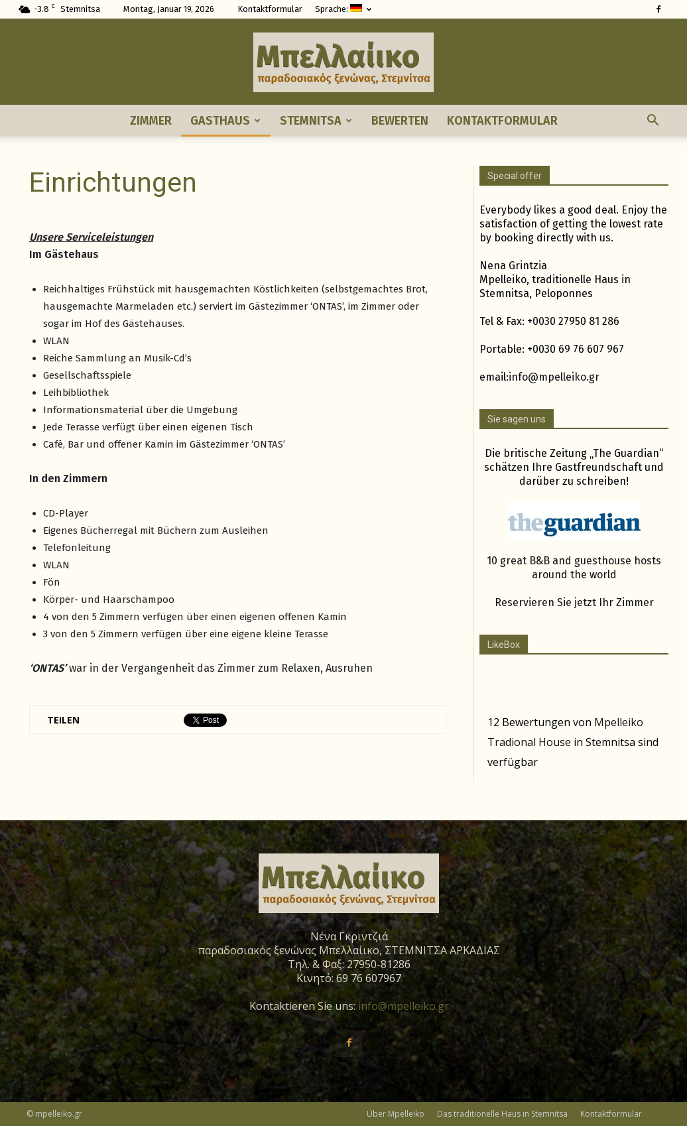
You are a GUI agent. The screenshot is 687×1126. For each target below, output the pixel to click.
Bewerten (399, 120)
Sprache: (343, 9)
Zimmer (151, 120)
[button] (652, 121)
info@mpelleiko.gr (554, 377)
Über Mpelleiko (395, 1113)
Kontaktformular (269, 9)
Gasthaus (225, 120)
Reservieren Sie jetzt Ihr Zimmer (574, 602)
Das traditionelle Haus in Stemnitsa (502, 1113)
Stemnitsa (316, 120)
